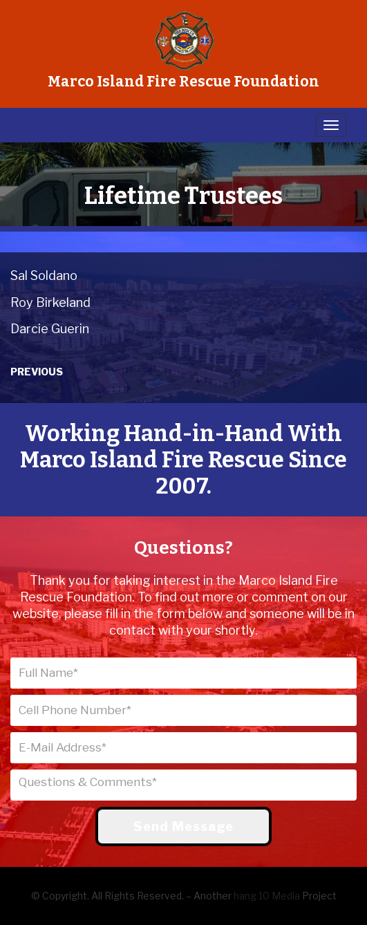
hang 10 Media (267, 895)
